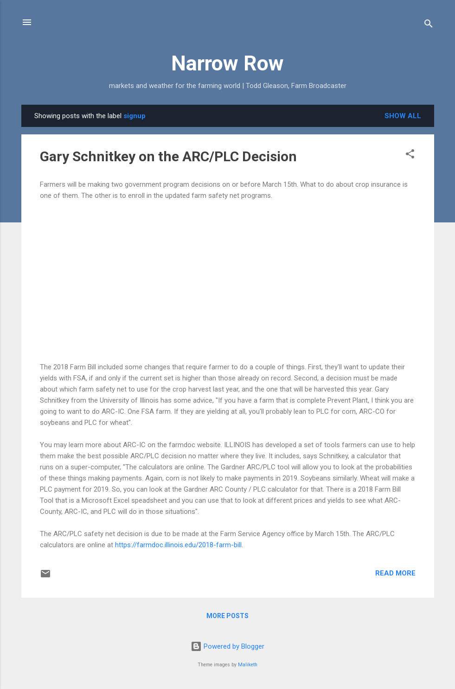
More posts (227, 615)
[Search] (428, 25)
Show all (403, 116)
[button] (410, 155)
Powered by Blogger (227, 646)
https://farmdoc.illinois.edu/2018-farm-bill (178, 545)
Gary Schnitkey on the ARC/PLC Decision (168, 156)
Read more (395, 573)
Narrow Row (227, 63)
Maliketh (247, 665)
